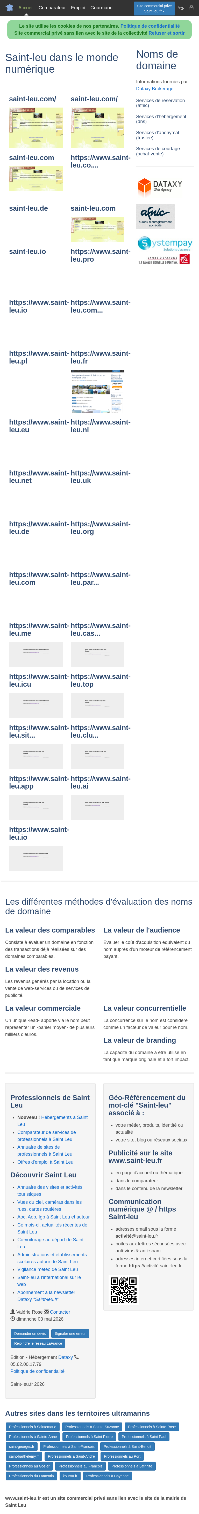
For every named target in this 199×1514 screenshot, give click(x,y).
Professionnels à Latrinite (131, 1466)
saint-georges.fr (21, 1446)
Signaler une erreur (70, 1333)
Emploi (78, 7)
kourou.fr (70, 1476)
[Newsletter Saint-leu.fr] (181, 8)
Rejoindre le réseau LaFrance (38, 1343)
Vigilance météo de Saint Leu (47, 1269)
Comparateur (52, 7)
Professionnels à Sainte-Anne (33, 1437)
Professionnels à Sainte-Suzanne (92, 1427)
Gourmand (101, 7)
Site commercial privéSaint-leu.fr (154, 8)
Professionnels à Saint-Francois (69, 1446)
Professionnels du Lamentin (31, 1476)
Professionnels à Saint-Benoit (127, 1446)
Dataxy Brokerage (154, 88)
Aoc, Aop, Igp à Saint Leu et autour (53, 1217)
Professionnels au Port (122, 1456)
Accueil (25, 7)
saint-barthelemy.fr (24, 1456)
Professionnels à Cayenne (107, 1476)
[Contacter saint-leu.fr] (191, 8)
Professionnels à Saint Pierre (89, 1437)
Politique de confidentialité (150, 26)
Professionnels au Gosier (29, 1466)
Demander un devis (30, 1333)
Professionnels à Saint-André (71, 1456)
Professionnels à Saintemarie (32, 1427)
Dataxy (65, 1357)
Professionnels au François (80, 1466)
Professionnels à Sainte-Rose (152, 1427)
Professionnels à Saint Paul (144, 1437)
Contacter (60, 1312)
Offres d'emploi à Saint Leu (45, 1162)
